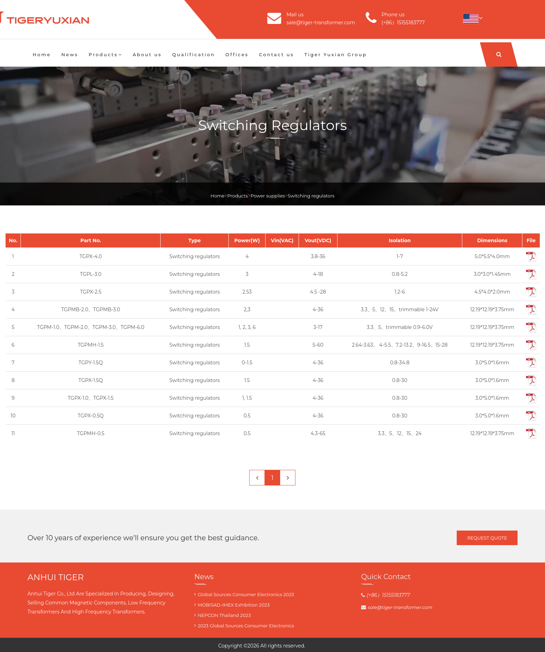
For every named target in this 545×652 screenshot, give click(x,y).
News (70, 54)
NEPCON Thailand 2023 (224, 615)
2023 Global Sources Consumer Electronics (246, 625)
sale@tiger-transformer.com (320, 22)
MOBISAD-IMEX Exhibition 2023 (234, 605)
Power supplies (268, 195)
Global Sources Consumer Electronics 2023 (246, 594)
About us (147, 54)
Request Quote (487, 538)
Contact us (276, 54)
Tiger (311, 646)
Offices (237, 54)
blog (322, 646)
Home (42, 54)
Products (105, 54)
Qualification (193, 54)
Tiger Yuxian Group (335, 54)
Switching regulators (311, 195)
